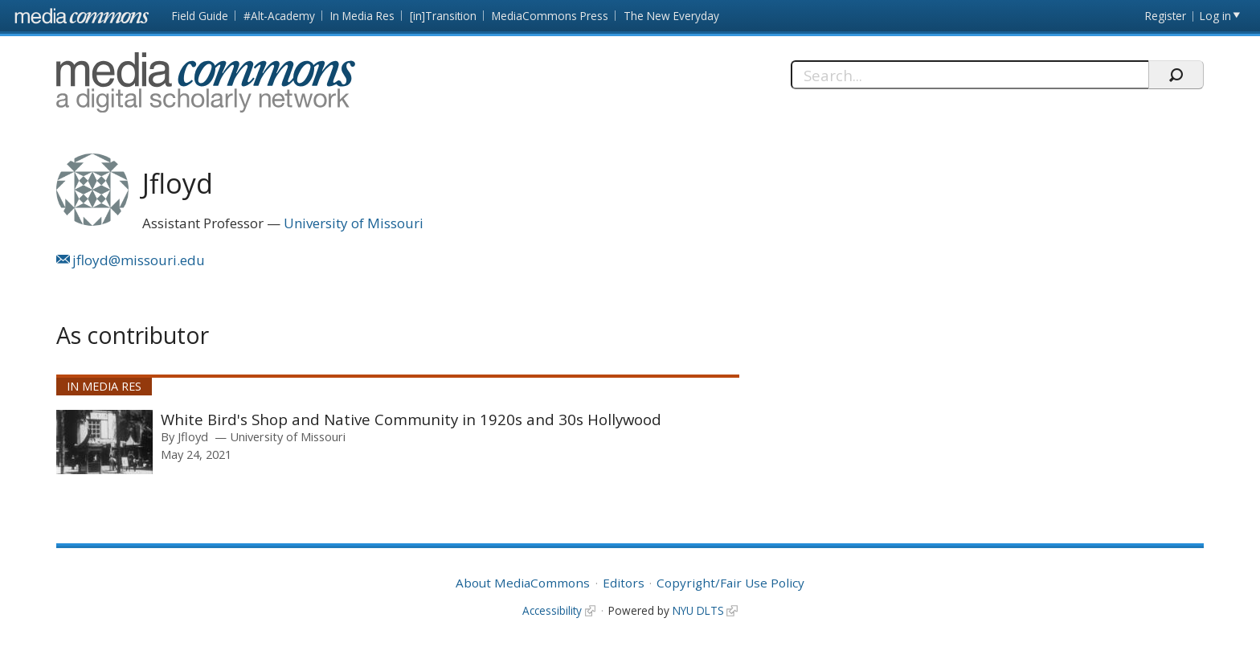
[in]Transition (443, 15)
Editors (623, 583)
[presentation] (104, 442)
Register (1165, 15)
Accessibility (552, 610)
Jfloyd (193, 436)
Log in (1215, 15)
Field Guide (200, 15)
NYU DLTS (698, 610)
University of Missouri (353, 223)
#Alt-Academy (279, 15)
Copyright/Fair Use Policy (730, 583)
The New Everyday (671, 15)
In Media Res (362, 15)
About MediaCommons (523, 583)
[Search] (969, 74)
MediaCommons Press (550, 15)
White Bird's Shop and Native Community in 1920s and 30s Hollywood (411, 419)
